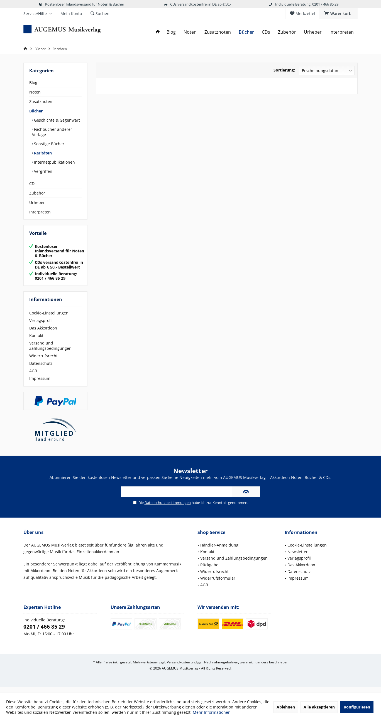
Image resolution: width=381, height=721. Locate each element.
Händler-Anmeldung (219, 550)
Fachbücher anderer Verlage (52, 132)
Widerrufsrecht (43, 361)
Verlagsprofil (41, 326)
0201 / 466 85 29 (44, 632)
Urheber (37, 202)
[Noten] (190, 32)
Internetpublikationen (54, 162)
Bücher (36, 111)
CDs (32, 183)
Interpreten (40, 212)
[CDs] (266, 32)
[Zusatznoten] (218, 32)
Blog (33, 82)
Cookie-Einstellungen (49, 318)
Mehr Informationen (212, 712)
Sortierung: (284, 70)
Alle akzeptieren (319, 707)
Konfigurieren (357, 707)
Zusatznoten (40, 101)
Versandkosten (178, 667)
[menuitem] (338, 13)
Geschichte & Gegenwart (56, 120)
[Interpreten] (342, 32)
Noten (35, 92)
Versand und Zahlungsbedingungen (50, 351)
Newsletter (297, 557)
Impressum (39, 384)
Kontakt (36, 341)
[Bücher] (246, 32)
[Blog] (171, 32)
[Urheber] (313, 32)
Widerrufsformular (217, 583)
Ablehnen (286, 707)
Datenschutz (41, 368)
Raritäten (42, 153)
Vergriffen (42, 171)
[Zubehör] (287, 32)
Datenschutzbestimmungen (168, 508)
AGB (33, 376)
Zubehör (37, 193)
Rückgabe (209, 570)
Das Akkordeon (43, 333)
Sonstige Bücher (48, 143)
